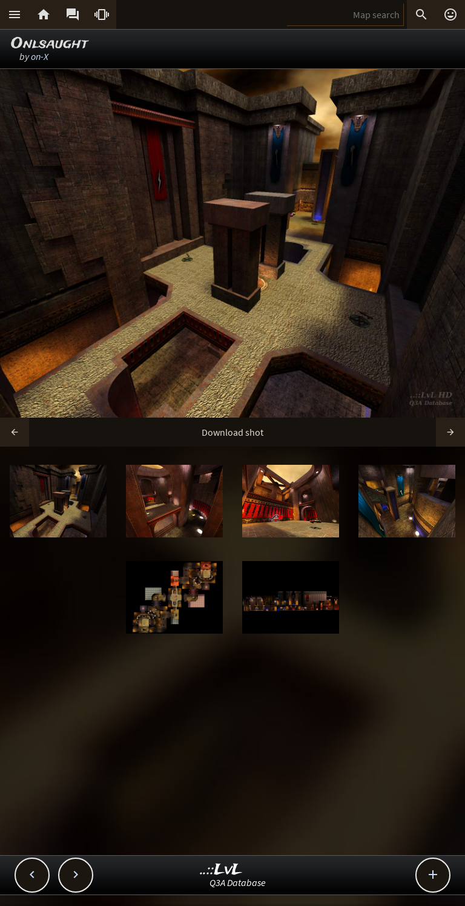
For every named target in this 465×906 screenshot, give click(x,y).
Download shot (232, 432)
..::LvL (221, 870)
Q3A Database (237, 882)
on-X (39, 56)
